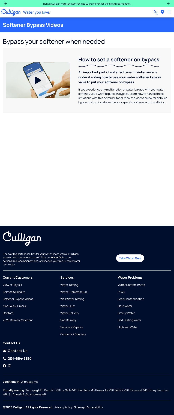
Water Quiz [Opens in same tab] (67, 306)
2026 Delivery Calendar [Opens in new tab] (18, 320)
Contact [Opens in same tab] (8, 313)
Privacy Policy (63, 407)
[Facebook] (4, 366)
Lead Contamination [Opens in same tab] (131, 299)
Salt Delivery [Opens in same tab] (68, 320)
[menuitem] (162, 12)
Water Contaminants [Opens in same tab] (131, 285)
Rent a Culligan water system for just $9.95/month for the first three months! (84, 3)
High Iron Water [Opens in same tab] (128, 327)
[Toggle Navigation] (169, 12)
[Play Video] (38, 80)
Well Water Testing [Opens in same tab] (72, 299)
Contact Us (17, 350)
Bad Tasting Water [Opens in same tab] (129, 320)
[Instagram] (9, 366)
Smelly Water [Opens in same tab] (126, 313)
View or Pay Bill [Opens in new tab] (12, 285)
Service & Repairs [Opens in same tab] (14, 292)
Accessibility (95, 407)
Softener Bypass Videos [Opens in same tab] (18, 299)
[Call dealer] (155, 12)
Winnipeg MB (29, 382)
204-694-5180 (20, 358)
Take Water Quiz (130, 258)
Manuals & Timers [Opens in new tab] (14, 306)
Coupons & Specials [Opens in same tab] (73, 334)
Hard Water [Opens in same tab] (125, 306)
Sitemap (79, 407)
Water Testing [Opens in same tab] (69, 285)
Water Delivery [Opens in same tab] (69, 313)
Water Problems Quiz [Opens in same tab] (73, 292)
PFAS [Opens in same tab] (121, 292)
